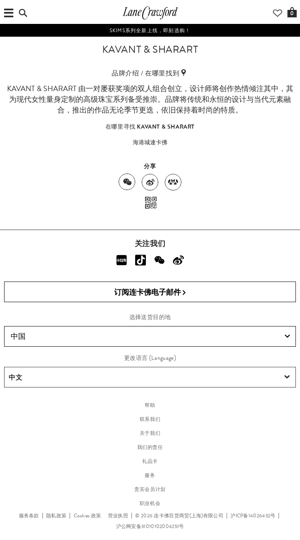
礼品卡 (150, 461)
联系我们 (150, 419)
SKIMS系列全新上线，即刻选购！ (150, 30)
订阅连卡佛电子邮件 (150, 292)
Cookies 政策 (87, 515)
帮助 (150, 405)
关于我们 (150, 433)
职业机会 (150, 503)
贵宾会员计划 (150, 489)
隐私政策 (56, 515)
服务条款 (29, 515)
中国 (150, 336)
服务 (150, 475)
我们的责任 (150, 447)
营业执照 (118, 515)
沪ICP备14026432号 (252, 515)
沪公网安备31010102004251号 (150, 526)
